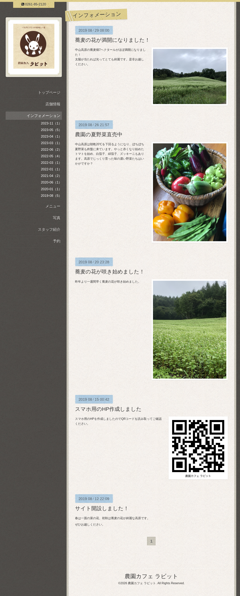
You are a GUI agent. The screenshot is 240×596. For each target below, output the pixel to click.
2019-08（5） (51, 196)
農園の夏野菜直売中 (98, 134)
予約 (56, 241)
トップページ (49, 92)
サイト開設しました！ (102, 508)
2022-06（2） (51, 149)
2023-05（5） (51, 130)
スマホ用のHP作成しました (108, 409)
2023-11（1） (51, 123)
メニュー (52, 206)
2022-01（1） (51, 169)
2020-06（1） (51, 182)
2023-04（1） (51, 136)
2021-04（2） (51, 176)
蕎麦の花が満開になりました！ (112, 40)
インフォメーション (43, 116)
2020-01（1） (51, 189)
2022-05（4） (51, 156)
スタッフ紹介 (49, 229)
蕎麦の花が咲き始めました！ (110, 272)
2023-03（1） (51, 143)
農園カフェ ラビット (151, 576)
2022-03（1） (51, 163)
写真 (56, 218)
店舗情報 (52, 104)
